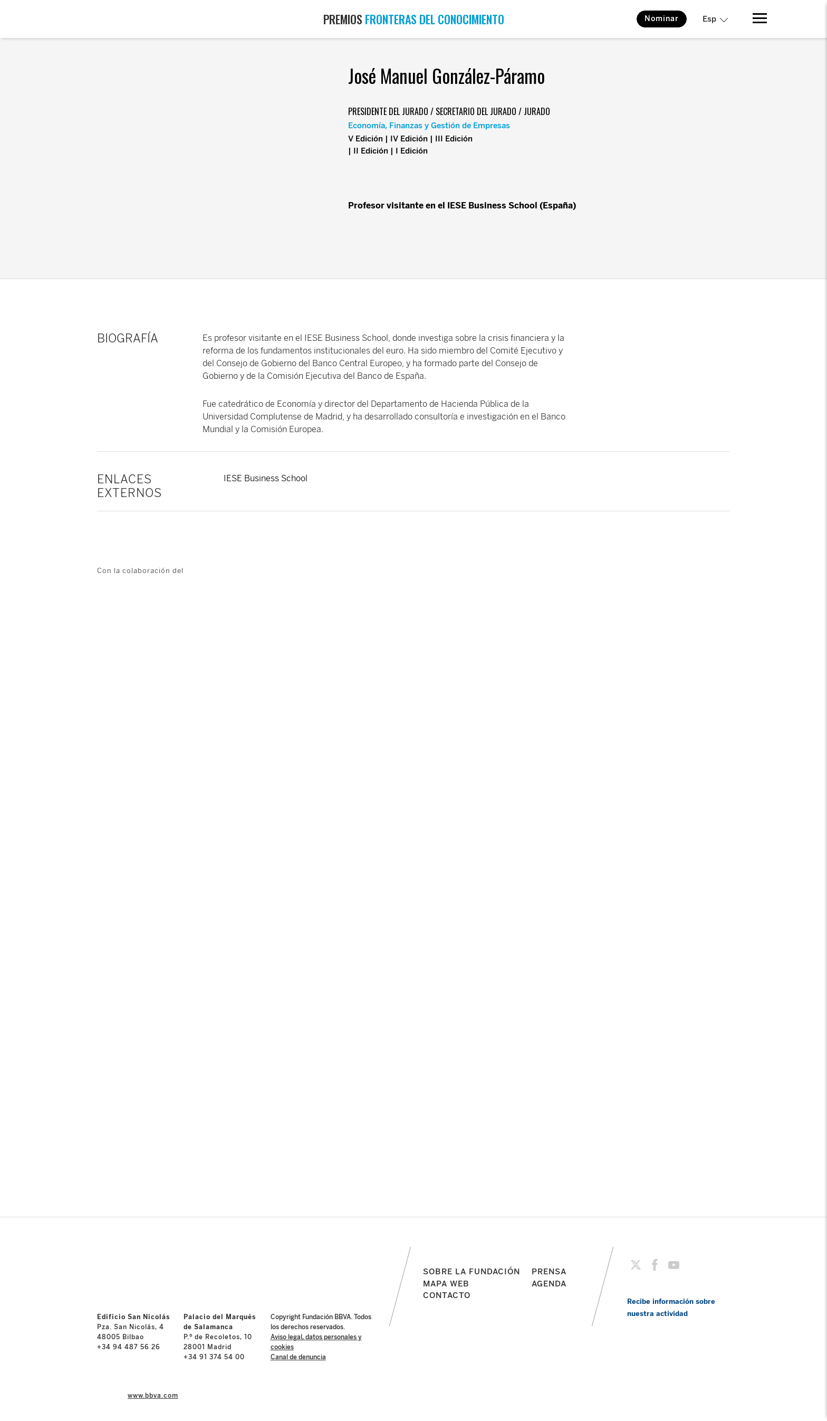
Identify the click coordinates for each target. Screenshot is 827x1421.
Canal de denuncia (298, 1357)
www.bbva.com (153, 1395)
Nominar (662, 18)
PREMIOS (413, 19)
